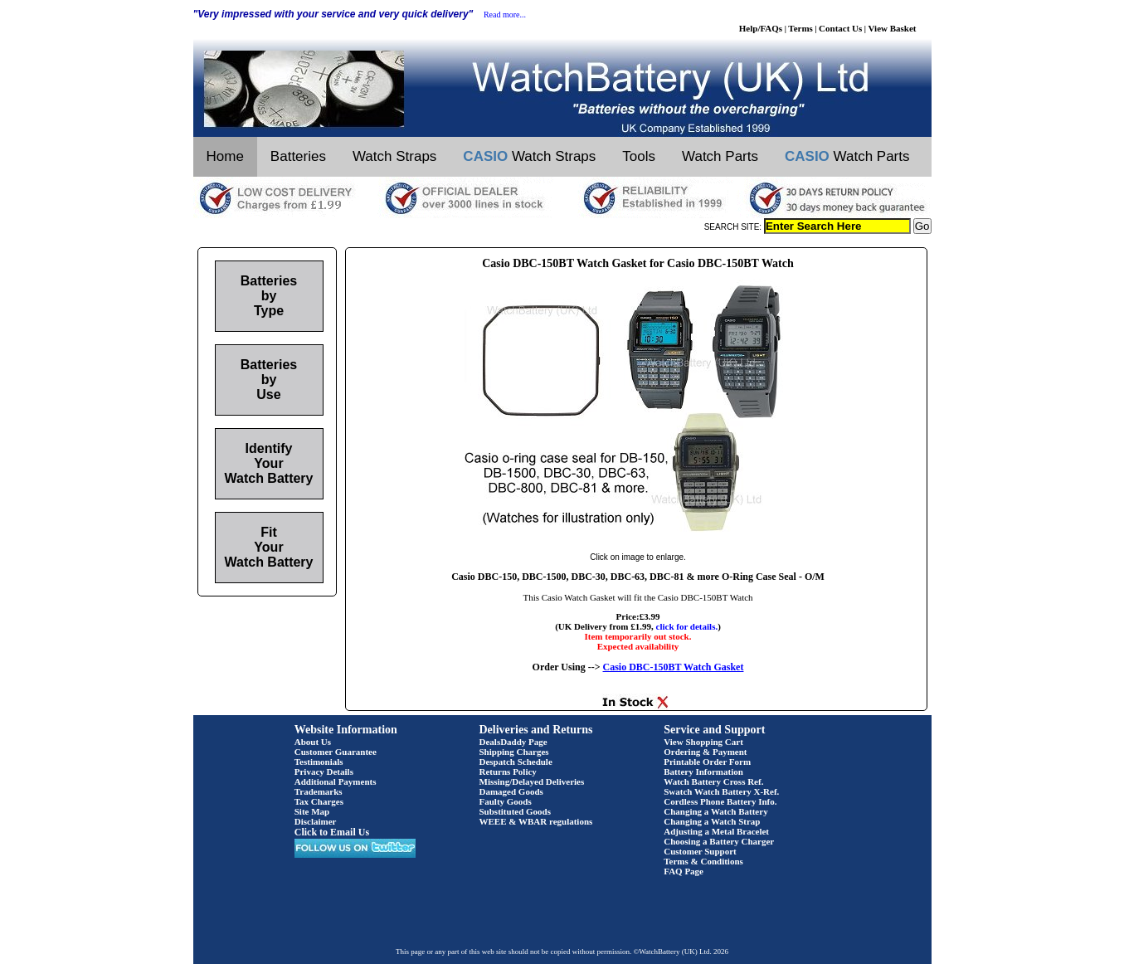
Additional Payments (335, 781)
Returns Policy (508, 772)
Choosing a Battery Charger (719, 841)
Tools (638, 156)
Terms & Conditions (703, 861)
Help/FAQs (760, 28)
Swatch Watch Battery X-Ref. (721, 791)
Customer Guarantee (335, 752)
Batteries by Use (269, 380)
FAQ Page (683, 871)
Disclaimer (315, 821)
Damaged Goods (511, 791)
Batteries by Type (269, 296)
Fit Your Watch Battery (269, 547)
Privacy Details (323, 772)
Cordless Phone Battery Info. (720, 801)
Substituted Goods (515, 811)
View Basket (893, 28)
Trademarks (318, 791)
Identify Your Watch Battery (269, 463)
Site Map (311, 811)
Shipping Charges (514, 752)
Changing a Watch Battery (715, 811)
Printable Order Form (707, 762)
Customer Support (700, 851)
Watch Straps (394, 156)
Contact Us (840, 28)
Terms (800, 28)
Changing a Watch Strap (712, 821)
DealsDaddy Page (513, 742)
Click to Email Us (331, 832)
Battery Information (703, 772)
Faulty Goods (505, 801)
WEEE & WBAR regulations (536, 821)
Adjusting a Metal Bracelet (716, 831)
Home (225, 156)
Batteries (298, 156)
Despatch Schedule (515, 762)
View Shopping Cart (703, 742)
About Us (312, 742)
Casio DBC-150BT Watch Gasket (673, 667)
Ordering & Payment (705, 752)
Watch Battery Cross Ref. (713, 781)
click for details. (687, 626)
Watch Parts (720, 156)
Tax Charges (318, 801)
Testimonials (318, 762)
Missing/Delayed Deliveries (532, 781)
